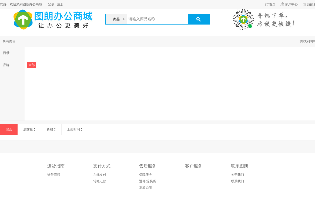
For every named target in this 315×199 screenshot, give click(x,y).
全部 (31, 65)
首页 (272, 4)
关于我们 (237, 175)
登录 (51, 4)
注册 (60, 4)
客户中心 (291, 4)
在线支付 (99, 175)
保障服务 (145, 175)
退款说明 (145, 188)
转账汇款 (99, 181)
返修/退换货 (147, 181)
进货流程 (53, 175)
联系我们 (237, 181)
